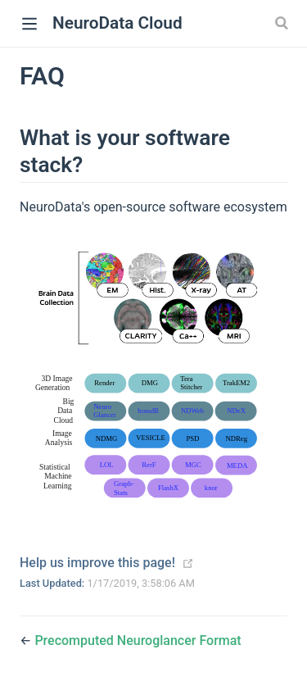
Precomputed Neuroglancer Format (137, 640)
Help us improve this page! (97, 562)
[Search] (283, 23)
